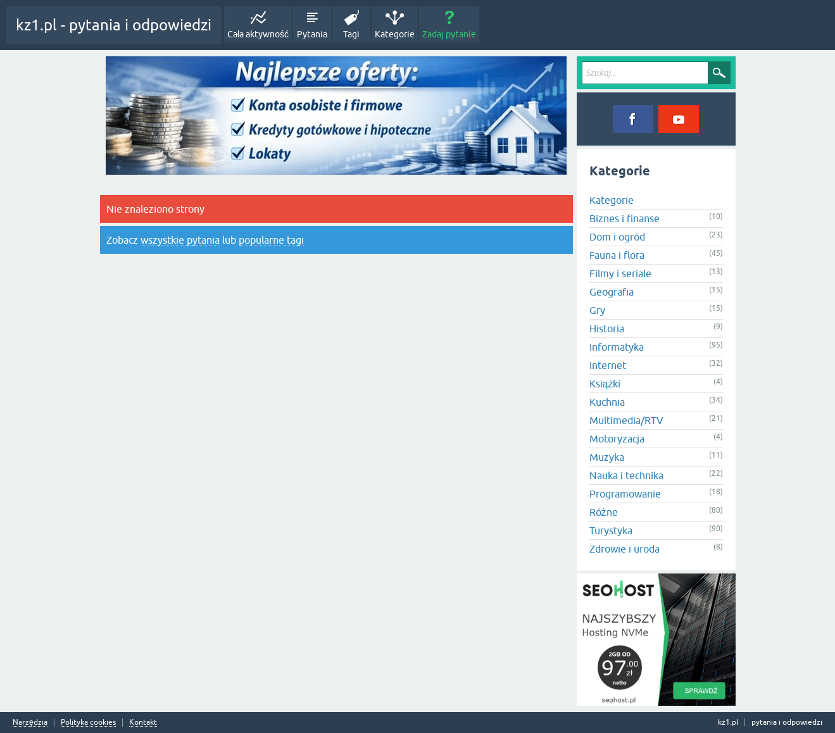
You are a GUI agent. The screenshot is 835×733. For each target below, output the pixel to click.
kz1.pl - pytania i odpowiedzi (113, 25)
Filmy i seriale (620, 273)
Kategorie (395, 34)
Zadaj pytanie (449, 34)
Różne (603, 512)
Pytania (312, 34)
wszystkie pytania (180, 240)
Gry (597, 310)
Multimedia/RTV (626, 420)
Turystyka (610, 530)
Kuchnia (607, 402)
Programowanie (625, 493)
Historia (606, 328)
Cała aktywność (258, 34)
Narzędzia (30, 722)
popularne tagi (271, 240)
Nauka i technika (626, 475)
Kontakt (143, 722)
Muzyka (606, 457)
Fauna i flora (616, 255)
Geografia (611, 292)
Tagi (351, 34)
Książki (605, 383)
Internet (607, 365)
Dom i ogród (617, 236)
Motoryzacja (616, 438)
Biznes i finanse (624, 218)
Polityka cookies (88, 722)
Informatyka (616, 347)
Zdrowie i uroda (624, 548)
